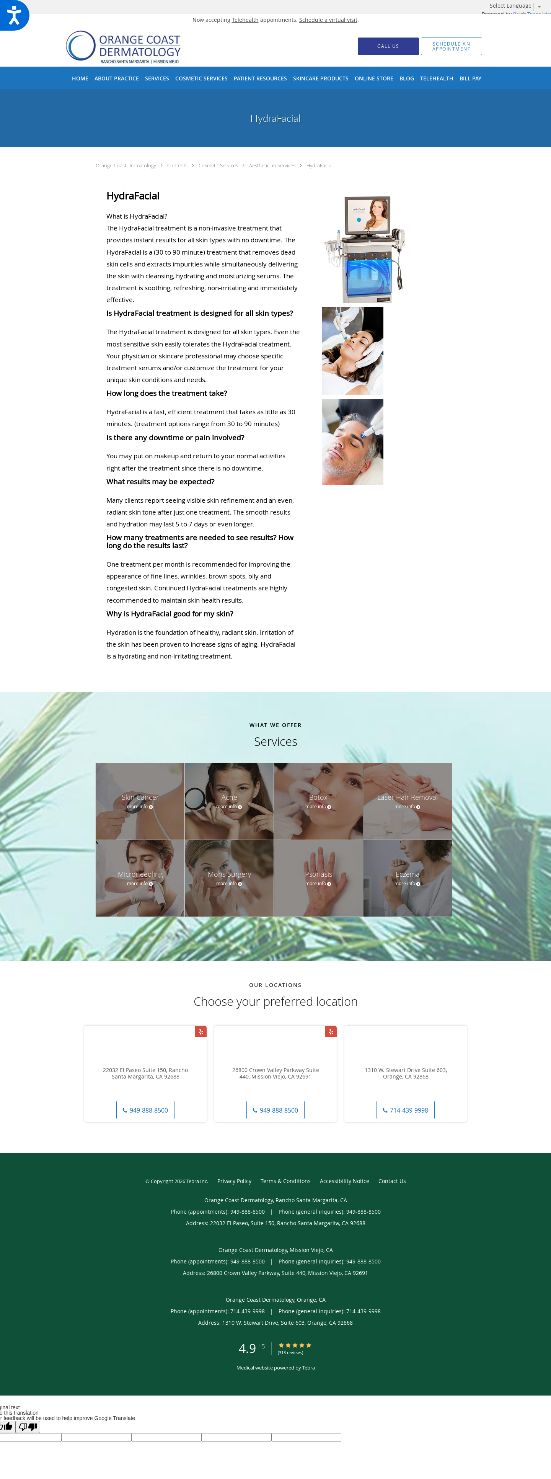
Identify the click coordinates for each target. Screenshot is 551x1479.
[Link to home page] (135, 46)
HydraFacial (319, 165)
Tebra (308, 1367)
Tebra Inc (196, 1181)
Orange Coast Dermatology (126, 165)
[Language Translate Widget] (518, 5)
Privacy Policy (234, 1181)
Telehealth (245, 19)
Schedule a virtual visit (328, 19)
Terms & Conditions (286, 1181)
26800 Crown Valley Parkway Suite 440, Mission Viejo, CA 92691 (275, 1073)
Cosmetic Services (219, 165)
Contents (178, 165)
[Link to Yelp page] (201, 1031)
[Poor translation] (28, 1427)
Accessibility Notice (344, 1181)
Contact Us (392, 1181)
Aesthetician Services (273, 165)
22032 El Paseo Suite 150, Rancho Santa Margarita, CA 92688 (145, 1073)
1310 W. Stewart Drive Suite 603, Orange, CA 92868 (406, 1073)
